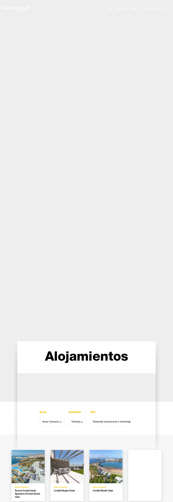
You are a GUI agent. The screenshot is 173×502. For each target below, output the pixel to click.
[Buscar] (62, 9)
